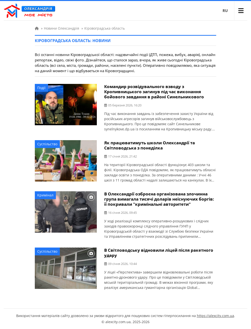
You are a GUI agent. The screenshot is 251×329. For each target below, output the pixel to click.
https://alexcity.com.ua (215, 315)
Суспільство (47, 144)
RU (225, 10)
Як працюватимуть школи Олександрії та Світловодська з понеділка (149, 145)
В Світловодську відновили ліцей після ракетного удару (158, 252)
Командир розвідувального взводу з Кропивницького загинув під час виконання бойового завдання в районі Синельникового (154, 92)
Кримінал (45, 195)
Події (41, 87)
